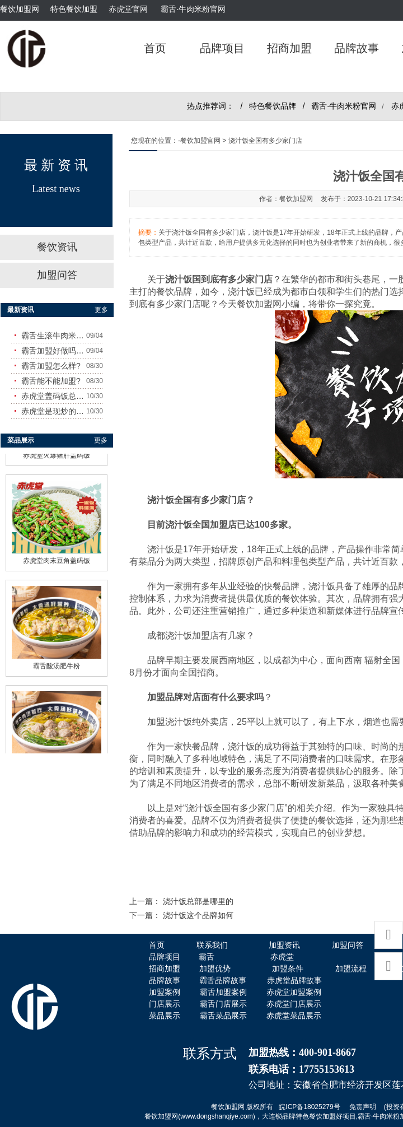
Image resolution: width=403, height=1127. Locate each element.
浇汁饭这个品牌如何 (198, 915)
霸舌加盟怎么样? (51, 365)
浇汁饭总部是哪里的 (198, 901)
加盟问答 (57, 275)
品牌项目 (222, 48)
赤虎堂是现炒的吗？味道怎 (53, 411)
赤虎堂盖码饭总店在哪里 (53, 396)
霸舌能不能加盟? (51, 380)
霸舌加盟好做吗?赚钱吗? (53, 350)
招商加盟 (289, 48)
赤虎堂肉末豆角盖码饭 (56, 558)
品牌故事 (356, 48)
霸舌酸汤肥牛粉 (56, 664)
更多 (101, 310)
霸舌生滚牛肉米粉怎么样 (53, 335)
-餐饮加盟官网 (199, 141)
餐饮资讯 (57, 247)
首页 (155, 48)
